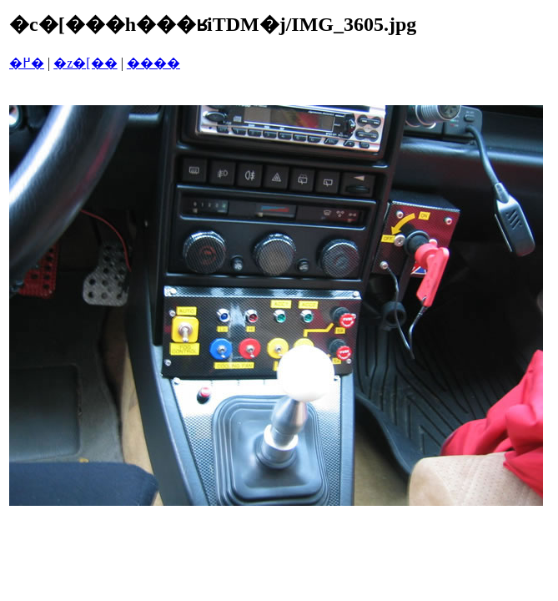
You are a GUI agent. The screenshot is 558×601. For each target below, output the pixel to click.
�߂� (26, 63)
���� (153, 63)
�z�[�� (85, 63)
